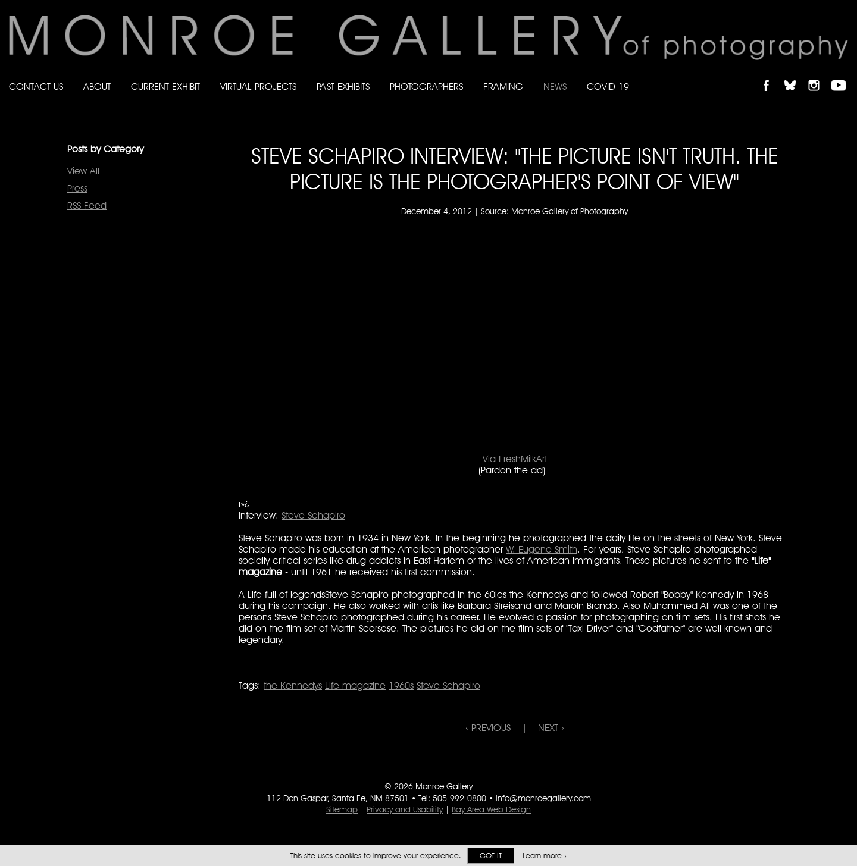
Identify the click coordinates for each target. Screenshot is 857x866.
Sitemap (342, 809)
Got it (491, 855)
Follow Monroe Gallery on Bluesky (795, 75)
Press (77, 188)
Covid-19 (608, 86)
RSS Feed (87, 205)
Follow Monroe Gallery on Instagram (819, 75)
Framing (503, 86)
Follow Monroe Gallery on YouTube (842, 75)
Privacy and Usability (405, 809)
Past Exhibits (343, 86)
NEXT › (551, 727)
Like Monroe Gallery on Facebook (772, 75)
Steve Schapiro (313, 515)
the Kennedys (293, 685)
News (555, 86)
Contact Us (36, 86)
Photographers (426, 86)
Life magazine (355, 685)
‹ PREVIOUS (488, 727)
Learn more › (545, 855)
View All (83, 171)
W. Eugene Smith (541, 549)
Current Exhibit (165, 86)
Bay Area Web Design (491, 809)
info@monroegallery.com (543, 798)
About (97, 86)
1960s (401, 685)
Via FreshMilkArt (515, 459)
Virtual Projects (258, 86)
